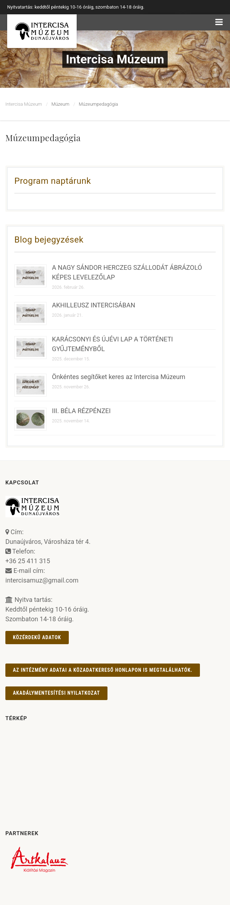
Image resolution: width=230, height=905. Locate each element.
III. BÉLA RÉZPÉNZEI (81, 411)
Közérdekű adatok (37, 637)
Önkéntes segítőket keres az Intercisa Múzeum (118, 376)
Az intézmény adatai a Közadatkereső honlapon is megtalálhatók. (102, 670)
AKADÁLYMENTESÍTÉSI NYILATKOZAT (56, 693)
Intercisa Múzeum (23, 104)
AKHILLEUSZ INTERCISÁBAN (93, 305)
